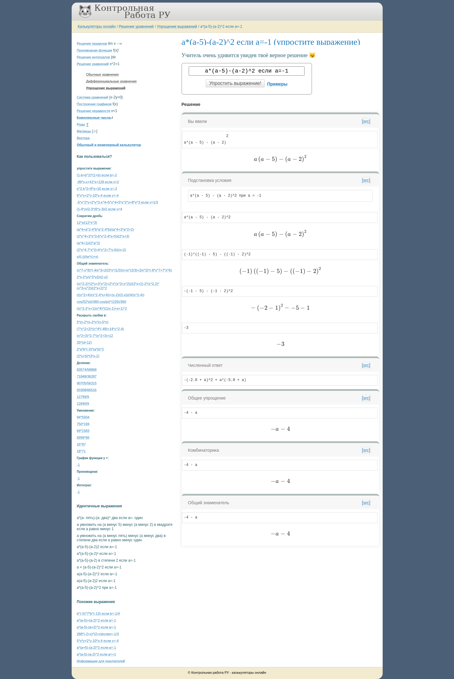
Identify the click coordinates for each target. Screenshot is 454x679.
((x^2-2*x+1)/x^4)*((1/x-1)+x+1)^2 (102, 308)
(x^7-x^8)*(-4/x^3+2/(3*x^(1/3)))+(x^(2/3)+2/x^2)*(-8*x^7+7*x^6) (124, 270)
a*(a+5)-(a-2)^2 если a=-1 (96, 647)
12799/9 (83, 397)
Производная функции (94, 50)
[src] (366, 121)
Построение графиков (94, 104)
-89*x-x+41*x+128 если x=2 (98, 182)
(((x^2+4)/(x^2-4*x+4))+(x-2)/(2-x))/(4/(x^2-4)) (111, 295)
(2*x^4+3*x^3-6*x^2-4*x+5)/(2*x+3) (103, 236)
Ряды (81, 124)
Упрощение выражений (177, 26)
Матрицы (84, 131)
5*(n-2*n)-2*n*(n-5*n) (92, 322)
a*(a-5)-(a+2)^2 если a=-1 (96, 627)
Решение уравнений (136, 26)
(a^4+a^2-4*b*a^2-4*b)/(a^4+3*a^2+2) (105, 229)
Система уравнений (92, 97)
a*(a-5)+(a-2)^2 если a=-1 (96, 620)
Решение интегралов (93, 57)
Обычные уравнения (102, 74)
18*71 (81, 451)
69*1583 (83, 431)
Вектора (83, 138)
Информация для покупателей (101, 661)
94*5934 (83, 417)
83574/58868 (87, 369)
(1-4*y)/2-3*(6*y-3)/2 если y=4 (99, 209)
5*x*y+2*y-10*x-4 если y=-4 (98, 195)
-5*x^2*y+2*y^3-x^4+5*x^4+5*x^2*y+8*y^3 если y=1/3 (117, 202)
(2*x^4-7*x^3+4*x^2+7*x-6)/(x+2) (101, 250)
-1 (78, 465)
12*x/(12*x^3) (87, 222)
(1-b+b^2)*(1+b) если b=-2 (97, 175)
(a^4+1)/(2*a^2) (88, 243)
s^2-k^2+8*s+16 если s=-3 (97, 189)
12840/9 (83, 403)
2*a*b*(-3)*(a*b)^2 (90, 349)
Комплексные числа (94, 117)
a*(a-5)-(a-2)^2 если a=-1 (221, 26)
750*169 (83, 424)
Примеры (277, 84)
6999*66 (83, 437)
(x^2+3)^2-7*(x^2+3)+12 (95, 335)
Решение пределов (92, 43)
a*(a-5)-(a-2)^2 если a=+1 (96, 654)
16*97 (81, 444)
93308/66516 (87, 390)
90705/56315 (87, 383)
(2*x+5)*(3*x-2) (88, 356)
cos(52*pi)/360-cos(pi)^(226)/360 (101, 302)
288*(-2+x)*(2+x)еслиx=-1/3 (98, 634)
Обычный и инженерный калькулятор (109, 145)
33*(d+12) (84, 342)
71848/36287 (87, 376)
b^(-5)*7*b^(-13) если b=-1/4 (98, 613)
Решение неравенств (93, 111)
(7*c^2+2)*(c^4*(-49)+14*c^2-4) (100, 329)
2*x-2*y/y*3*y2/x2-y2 (92, 277)
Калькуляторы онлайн (97, 26)
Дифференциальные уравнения (111, 81)
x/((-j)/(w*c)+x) (87, 256)
